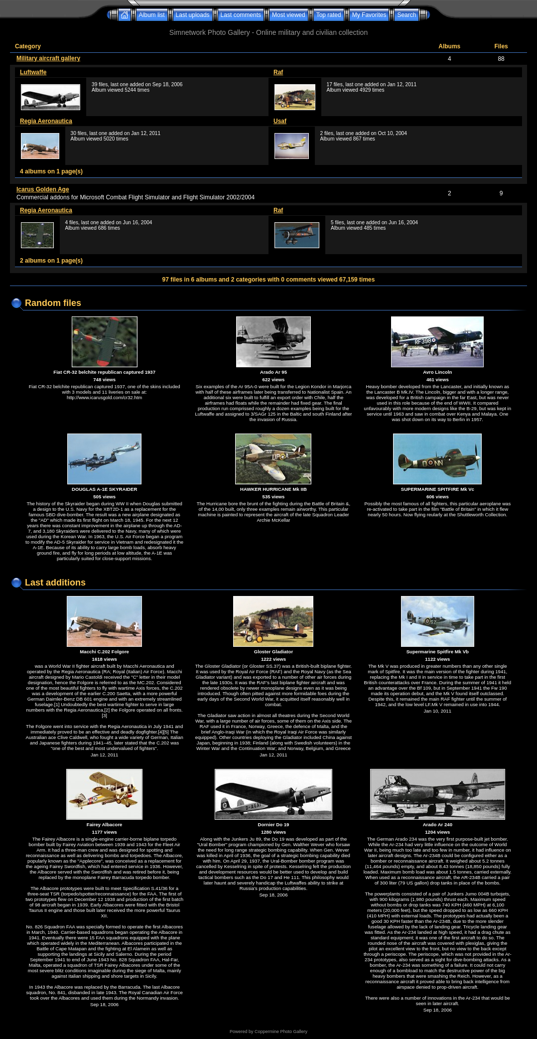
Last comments (241, 14)
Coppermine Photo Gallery (281, 1031)
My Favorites (369, 14)
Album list (152, 14)
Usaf (279, 121)
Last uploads (193, 14)
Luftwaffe (33, 72)
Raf (278, 72)
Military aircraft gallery (48, 58)
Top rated (328, 14)
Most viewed (288, 14)
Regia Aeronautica (46, 121)
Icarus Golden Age (42, 189)
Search (406, 14)
